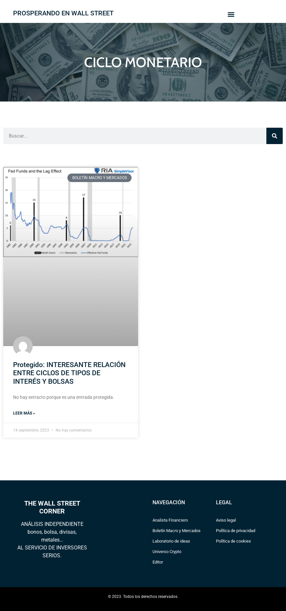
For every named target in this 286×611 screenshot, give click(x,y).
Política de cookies (233, 541)
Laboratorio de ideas (171, 541)
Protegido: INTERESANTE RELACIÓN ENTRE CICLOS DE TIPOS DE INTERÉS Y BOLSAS (69, 373)
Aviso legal (226, 520)
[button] (230, 14)
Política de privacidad (235, 530)
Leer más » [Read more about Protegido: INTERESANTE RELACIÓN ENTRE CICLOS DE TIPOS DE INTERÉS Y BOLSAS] (24, 413)
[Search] (274, 136)
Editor (157, 562)
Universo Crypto (166, 551)
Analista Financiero (170, 520)
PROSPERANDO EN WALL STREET (63, 13)
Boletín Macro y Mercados (176, 530)
